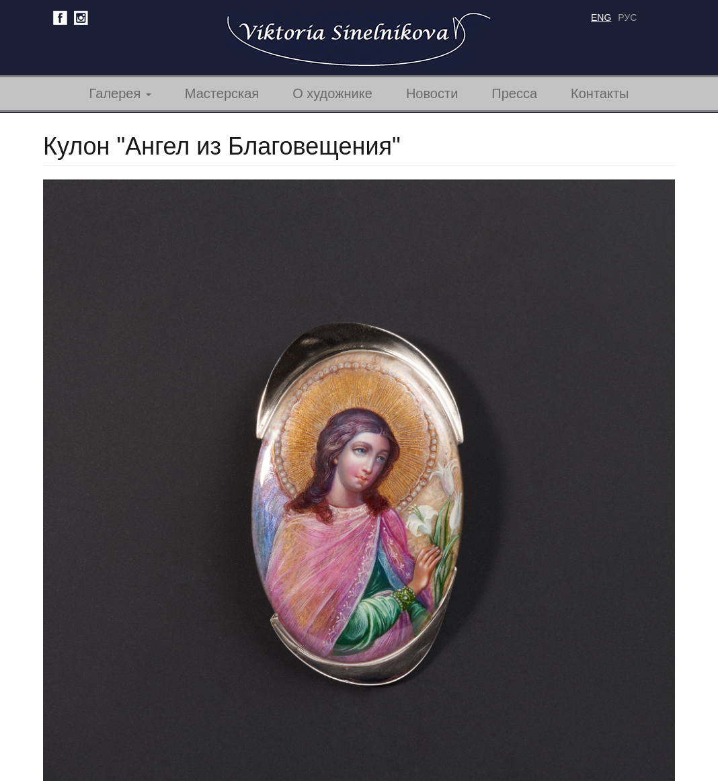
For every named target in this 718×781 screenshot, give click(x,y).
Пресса (514, 93)
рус (627, 17)
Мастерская (222, 93)
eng (601, 17)
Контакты (600, 93)
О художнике (332, 93)
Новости (432, 93)
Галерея (120, 93)
